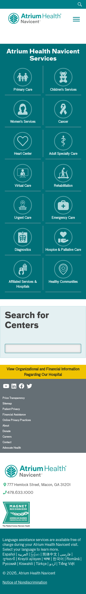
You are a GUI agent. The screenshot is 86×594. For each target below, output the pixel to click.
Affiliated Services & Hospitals (23, 274)
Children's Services (63, 79)
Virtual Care (23, 175)
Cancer (63, 111)
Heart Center (23, 143)
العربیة (23, 554)
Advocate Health (12, 448)
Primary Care (23, 79)
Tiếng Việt (66, 564)
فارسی (65, 554)
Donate (7, 431)
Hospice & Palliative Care (63, 240)
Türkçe (41, 564)
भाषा (47, 559)
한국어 (58, 559)
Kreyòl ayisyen (29, 559)
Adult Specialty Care (63, 143)
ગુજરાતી (9, 559)
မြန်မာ (35, 554)
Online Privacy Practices (17, 420)
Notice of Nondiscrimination (25, 583)
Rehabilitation (63, 175)
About (6, 425)
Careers (7, 437)
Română (73, 559)
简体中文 (49, 554)
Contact (7, 442)
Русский (9, 564)
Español (9, 554)
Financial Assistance (14, 414)
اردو (52, 564)
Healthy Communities (63, 272)
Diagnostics (23, 240)
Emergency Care (63, 207)
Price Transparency (14, 398)
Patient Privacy (11, 409)
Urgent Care (23, 207)
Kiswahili (26, 564)
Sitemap (7, 403)
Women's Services (23, 111)
